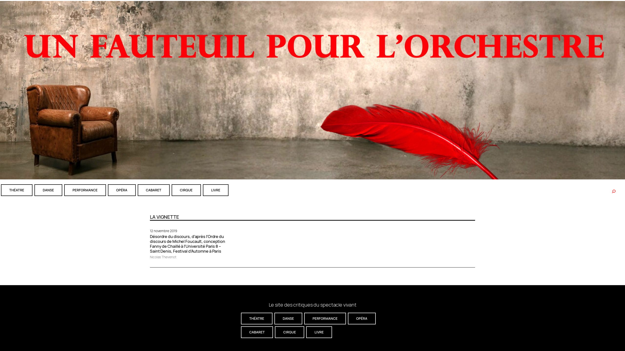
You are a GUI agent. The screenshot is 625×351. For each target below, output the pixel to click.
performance (85, 190)
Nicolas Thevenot (163, 257)
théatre (16, 190)
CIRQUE (186, 190)
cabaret (153, 190)
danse (48, 190)
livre (215, 190)
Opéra (121, 190)
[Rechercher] (614, 191)
